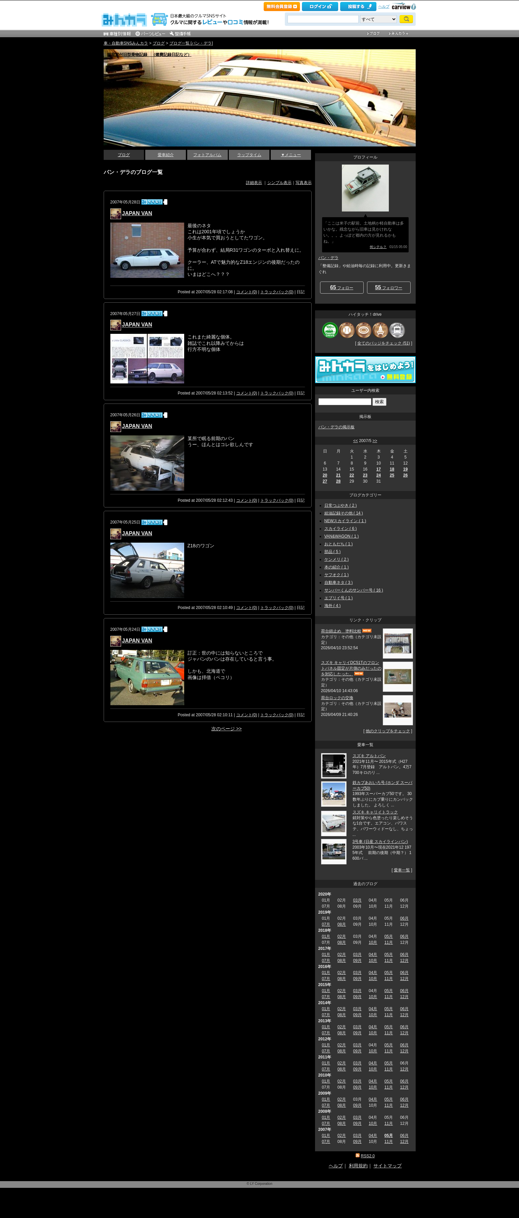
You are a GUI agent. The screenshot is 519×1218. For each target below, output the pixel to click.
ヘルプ (384, 6)
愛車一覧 (402, 870)
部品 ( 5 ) (332, 551)
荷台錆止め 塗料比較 (341, 631)
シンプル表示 (279, 182)
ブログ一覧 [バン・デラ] (191, 43)
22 (352, 475)
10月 (373, 942)
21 (338, 475)
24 (378, 475)
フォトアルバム (207, 155)
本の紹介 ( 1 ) (336, 567)
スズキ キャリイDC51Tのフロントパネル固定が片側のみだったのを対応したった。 (351, 668)
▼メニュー (291, 155)
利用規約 (358, 1165)
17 (378, 469)
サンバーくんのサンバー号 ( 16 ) (353, 590)
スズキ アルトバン (369, 755)
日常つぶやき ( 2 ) (340, 505)
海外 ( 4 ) (332, 605)
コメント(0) (246, 292)
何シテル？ (378, 247)
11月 (388, 942)
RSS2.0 (367, 1156)
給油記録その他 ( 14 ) (343, 513)
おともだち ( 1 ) (338, 544)
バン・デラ (328, 257)
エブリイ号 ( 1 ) (338, 598)
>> (374, 440)
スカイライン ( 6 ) (340, 528)
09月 (357, 960)
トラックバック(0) (277, 292)
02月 (342, 936)
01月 (326, 936)
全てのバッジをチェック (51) (383, 343)
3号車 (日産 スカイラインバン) (380, 841)
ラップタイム (249, 155)
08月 (342, 924)
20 (325, 475)
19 (405, 469)
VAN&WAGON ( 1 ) (341, 536)
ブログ (159, 43)
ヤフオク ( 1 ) (336, 574)
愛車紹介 (166, 155)
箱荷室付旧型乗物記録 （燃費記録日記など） (149, 54)
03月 (357, 900)
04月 (373, 954)
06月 (404, 918)
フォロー (341, 287)
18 (392, 469)
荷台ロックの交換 (337, 697)
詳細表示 (254, 182)
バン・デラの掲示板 (336, 427)
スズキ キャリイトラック (375, 812)
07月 (326, 924)
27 (325, 481)
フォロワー (388, 287)
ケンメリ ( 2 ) (336, 559)
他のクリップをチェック (388, 731)
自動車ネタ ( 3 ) (338, 582)
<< (355, 440)
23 (365, 475)
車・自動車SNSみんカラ (126, 43)
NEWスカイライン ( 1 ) (345, 521)
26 (405, 475)
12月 (404, 960)
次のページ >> (226, 728)
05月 (388, 936)
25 (392, 475)
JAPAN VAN (137, 213)
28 (338, 481)
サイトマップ (387, 1165)
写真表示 (304, 182)
